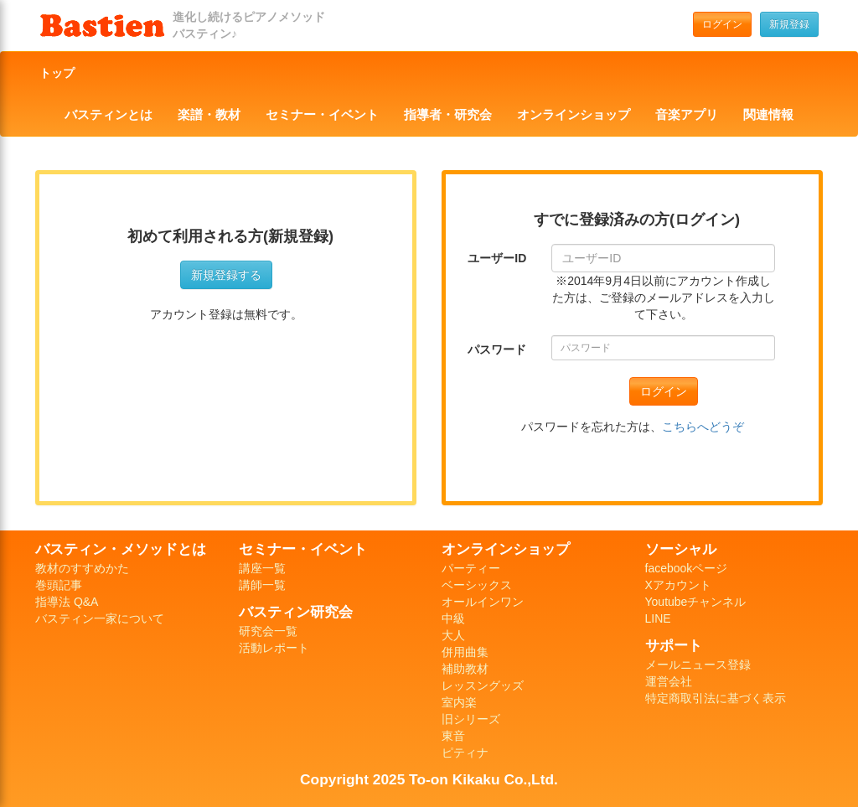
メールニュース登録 (698, 664)
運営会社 (668, 681)
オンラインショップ (573, 115)
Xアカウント (678, 585)
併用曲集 (465, 652)
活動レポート (274, 647)
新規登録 (789, 24)
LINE (658, 618)
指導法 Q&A (66, 601)
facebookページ (686, 568)
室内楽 (459, 702)
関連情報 (768, 115)
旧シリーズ (471, 719)
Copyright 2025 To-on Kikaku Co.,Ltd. (429, 779)
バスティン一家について (99, 618)
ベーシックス (477, 585)
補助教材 (465, 668)
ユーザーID (497, 258)
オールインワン (483, 601)
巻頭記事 (58, 585)
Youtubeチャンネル (696, 601)
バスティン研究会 (296, 611)
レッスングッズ (483, 685)
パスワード (497, 349)
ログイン (722, 24)
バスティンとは (108, 115)
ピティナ (465, 752)
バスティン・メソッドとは (120, 549)
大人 (453, 635)
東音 (453, 735)
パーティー (471, 568)
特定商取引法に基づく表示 (715, 698)
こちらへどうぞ (703, 426)
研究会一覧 (268, 631)
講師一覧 (262, 585)
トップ (57, 73)
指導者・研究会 (448, 115)
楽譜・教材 (209, 115)
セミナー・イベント (322, 115)
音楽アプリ (686, 115)
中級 (453, 618)
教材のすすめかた (82, 568)
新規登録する (226, 275)
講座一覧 (262, 568)
